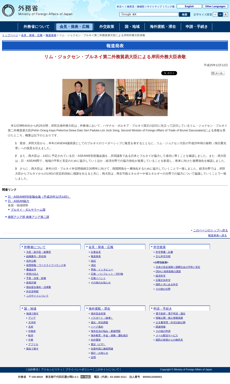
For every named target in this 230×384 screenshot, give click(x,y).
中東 (30, 340)
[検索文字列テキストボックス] (148, 14)
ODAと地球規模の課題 (168, 271)
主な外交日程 (163, 256)
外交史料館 (32, 291)
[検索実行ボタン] (184, 14)
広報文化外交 (163, 280)
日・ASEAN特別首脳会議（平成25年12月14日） (39, 196)
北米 (30, 327)
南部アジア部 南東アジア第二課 (28, 217)
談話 (93, 261)
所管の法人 (32, 274)
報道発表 (51, 35)
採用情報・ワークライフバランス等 (46, 265)
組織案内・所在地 (36, 256)
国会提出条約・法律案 (38, 287)
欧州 (30, 335)
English (189, 6)
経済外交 (161, 276)
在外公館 (31, 261)
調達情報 (161, 327)
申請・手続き (162, 308)
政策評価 (31, 282)
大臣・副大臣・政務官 (38, 252)
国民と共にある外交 (167, 284)
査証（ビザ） (98, 344)
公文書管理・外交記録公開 (170, 322)
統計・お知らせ (99, 353)
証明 (93, 357)
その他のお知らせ (101, 282)
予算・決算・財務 (36, 278)
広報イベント (98, 278)
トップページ (10, 35)
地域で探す (32, 313)
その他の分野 (163, 289)
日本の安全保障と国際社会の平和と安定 (178, 267)
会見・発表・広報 (32, 35)
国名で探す (32, 348)
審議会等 (31, 269)
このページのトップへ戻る (210, 230)
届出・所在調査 (99, 322)
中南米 (32, 331)
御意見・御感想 (135, 6)
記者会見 (96, 252)
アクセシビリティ (52, 369)
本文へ (120, 6)
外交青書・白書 (164, 252)
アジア (32, 318)
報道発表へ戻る (217, 235)
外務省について (35, 247)
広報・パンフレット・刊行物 (107, 274)
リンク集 (170, 6)
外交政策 (159, 247)
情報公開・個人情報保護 (169, 318)
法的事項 (32, 369)
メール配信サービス (167, 335)
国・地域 (30, 308)
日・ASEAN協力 (18, 201)
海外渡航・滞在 (99, 308)
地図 (87, 376)
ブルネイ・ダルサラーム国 (28, 209)
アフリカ (33, 344)
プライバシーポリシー (78, 369)
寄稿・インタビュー (102, 269)
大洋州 (32, 322)
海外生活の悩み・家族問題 (106, 331)
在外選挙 (96, 340)
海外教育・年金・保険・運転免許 (109, 335)
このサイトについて (37, 296)
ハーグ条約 (97, 327)
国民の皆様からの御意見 (169, 340)
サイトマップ (154, 6)
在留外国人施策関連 (102, 348)
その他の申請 (163, 331)
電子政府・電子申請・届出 (170, 313)
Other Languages (215, 6)
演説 (93, 265)
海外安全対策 (98, 313)
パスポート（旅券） (102, 318)
